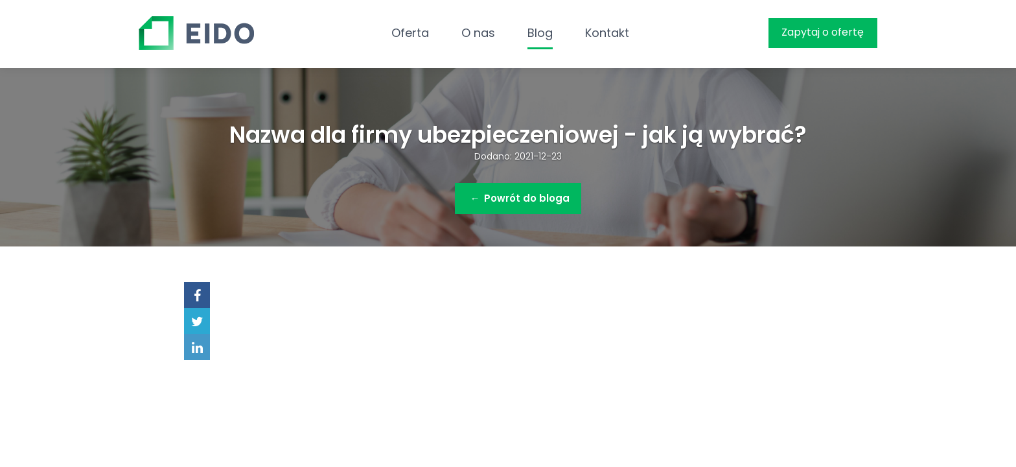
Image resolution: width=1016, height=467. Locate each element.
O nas (478, 33)
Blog (540, 33)
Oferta (410, 33)
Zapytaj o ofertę (822, 32)
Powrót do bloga (520, 198)
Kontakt (607, 33)
